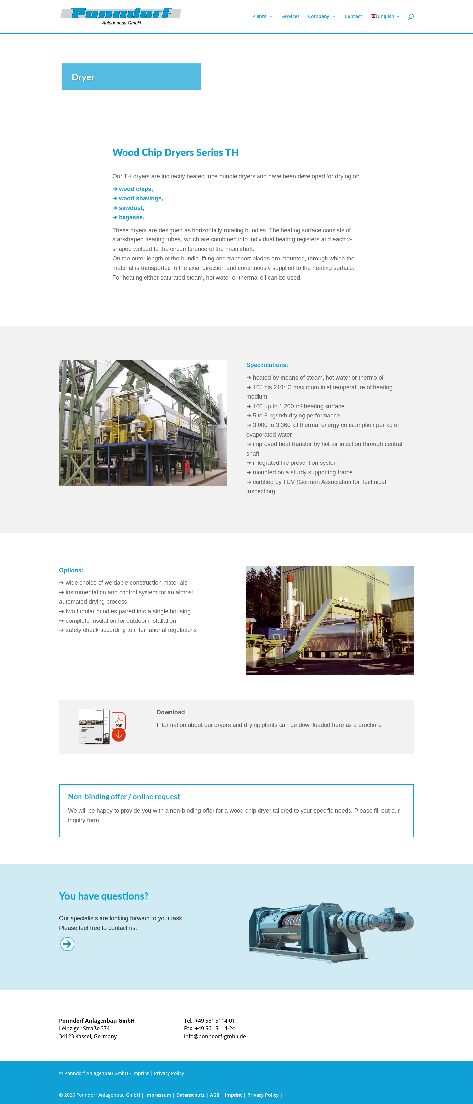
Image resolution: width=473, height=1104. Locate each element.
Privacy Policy (169, 1073)
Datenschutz (190, 1095)
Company (318, 16)
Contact (353, 16)
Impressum (158, 1095)
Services (291, 16)
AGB (214, 1095)
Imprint (140, 1073)
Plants (259, 16)
